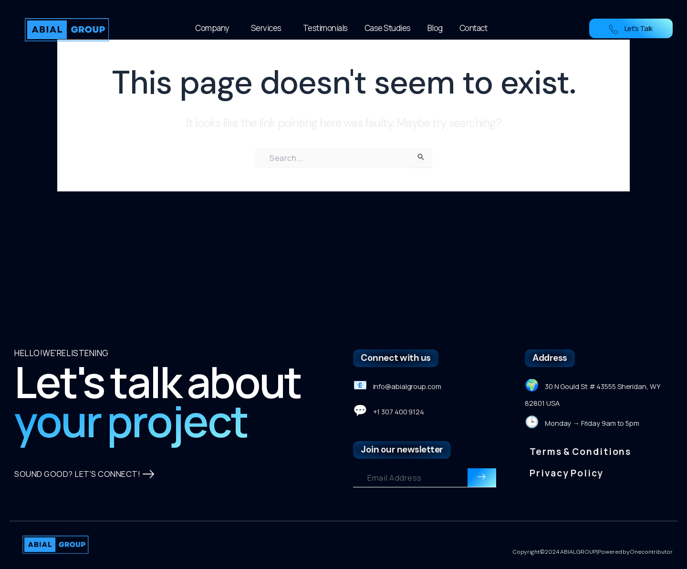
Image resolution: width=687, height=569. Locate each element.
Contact (473, 27)
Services (268, 27)
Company (214, 27)
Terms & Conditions (580, 433)
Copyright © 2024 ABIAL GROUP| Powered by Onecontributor (593, 552)
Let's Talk (631, 28)
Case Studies (387, 27)
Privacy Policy (566, 454)
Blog (435, 27)
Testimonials (325, 27)
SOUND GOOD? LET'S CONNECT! (85, 484)
